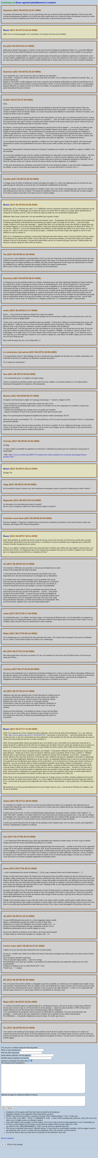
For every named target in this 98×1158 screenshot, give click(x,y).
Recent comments (7, 1147)
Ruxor (6, 30)
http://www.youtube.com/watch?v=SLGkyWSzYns (27, 735)
